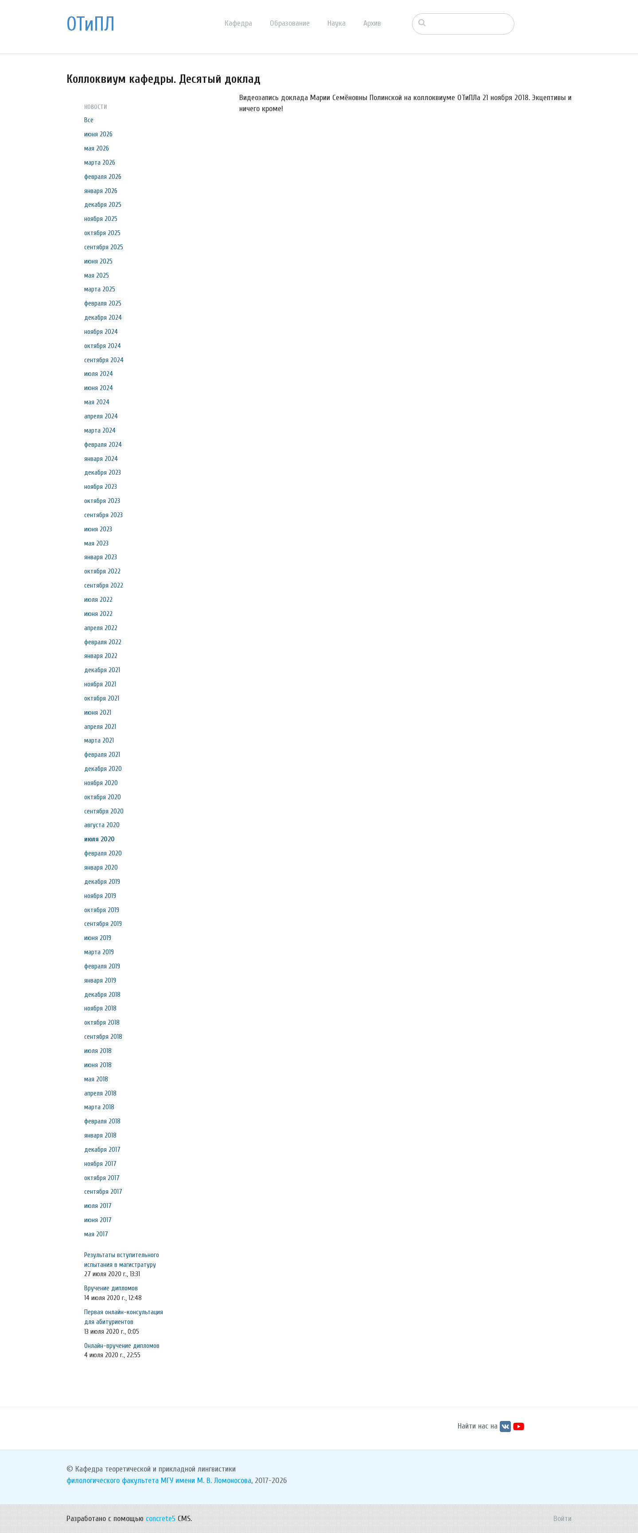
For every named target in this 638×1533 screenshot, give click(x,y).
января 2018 (100, 1135)
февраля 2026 (102, 177)
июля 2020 (99, 839)
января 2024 (101, 459)
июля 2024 (98, 374)
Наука (336, 23)
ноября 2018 (100, 1008)
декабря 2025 (102, 205)
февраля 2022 (102, 642)
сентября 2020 (104, 811)
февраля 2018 (102, 1121)
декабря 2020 (103, 769)
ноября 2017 (100, 1164)
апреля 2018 (100, 1093)
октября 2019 (101, 910)
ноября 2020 (101, 783)
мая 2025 (96, 275)
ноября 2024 (101, 332)
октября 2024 (102, 346)
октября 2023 (102, 501)
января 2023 (100, 557)
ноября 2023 (100, 487)
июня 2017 (98, 1220)
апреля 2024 (101, 416)
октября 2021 (101, 698)
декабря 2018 (102, 995)
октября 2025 (102, 233)
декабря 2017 (102, 1150)
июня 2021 (97, 712)
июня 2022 (98, 614)
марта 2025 (99, 289)
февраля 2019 (102, 966)
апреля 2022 (100, 628)
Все (88, 120)
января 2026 (100, 191)
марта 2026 (99, 162)
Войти (562, 1518)
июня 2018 (98, 1065)
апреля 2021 (100, 727)
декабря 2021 (102, 670)
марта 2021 (99, 740)
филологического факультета (112, 1480)
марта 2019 (99, 952)
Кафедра (238, 23)
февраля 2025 (102, 303)
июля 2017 (98, 1206)
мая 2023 (96, 543)
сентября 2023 (103, 515)
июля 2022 (98, 600)
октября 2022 (102, 571)
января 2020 (101, 867)
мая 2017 (96, 1234)
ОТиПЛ (90, 24)
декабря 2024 (103, 317)
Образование (290, 23)
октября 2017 (102, 1178)
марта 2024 (100, 430)
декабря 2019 (102, 882)
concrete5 (160, 1518)
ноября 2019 (100, 896)
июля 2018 (98, 1051)
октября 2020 (102, 797)
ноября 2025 (100, 219)
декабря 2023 (102, 472)
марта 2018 (99, 1107)
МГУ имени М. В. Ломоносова (206, 1480)
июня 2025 (98, 261)
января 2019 (100, 980)
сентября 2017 (103, 1192)
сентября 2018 (103, 1037)
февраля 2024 (103, 445)
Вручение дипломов (111, 1288)
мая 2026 (96, 148)
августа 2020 (102, 825)
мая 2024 (96, 402)
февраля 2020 (103, 853)
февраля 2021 (102, 755)
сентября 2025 (103, 247)
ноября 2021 (100, 684)
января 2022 (100, 656)
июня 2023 (98, 529)
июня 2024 (98, 388)
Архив (372, 23)
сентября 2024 (104, 360)
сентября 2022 (103, 585)
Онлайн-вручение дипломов (122, 1346)
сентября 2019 (103, 924)
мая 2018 (96, 1079)
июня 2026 (98, 134)
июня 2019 (97, 938)
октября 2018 (102, 1022)
